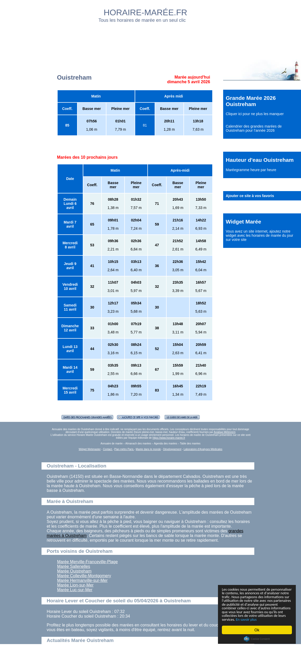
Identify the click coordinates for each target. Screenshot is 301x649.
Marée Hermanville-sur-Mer (82, 580)
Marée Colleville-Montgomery (84, 576)
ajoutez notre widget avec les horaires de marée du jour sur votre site (259, 235)
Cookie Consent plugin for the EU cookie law (257, 639)
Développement (172, 449)
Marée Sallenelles (73, 566)
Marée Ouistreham (74, 571)
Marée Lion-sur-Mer (75, 585)
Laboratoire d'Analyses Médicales (203, 449)
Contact (108, 449)
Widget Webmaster (90, 449)
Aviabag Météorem (225, 432)
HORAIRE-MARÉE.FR (145, 12)
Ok (257, 630)
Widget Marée (243, 222)
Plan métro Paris (124, 449)
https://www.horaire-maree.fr (169, 437)
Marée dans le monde (148, 449)
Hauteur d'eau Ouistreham (260, 160)
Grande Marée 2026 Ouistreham (251, 101)
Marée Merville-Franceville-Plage (87, 562)
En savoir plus (250, 619)
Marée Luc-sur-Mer (74, 590)
